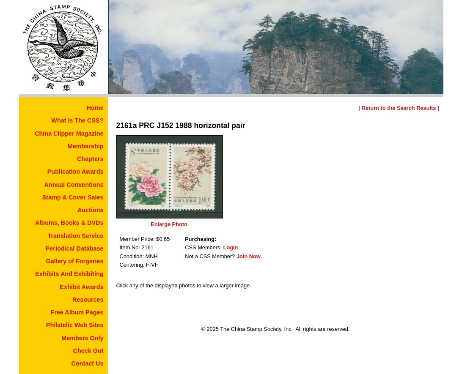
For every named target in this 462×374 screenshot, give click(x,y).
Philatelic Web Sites (75, 325)
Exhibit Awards (81, 287)
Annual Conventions (74, 184)
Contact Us (88, 363)
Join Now (248, 256)
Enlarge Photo (169, 224)
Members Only (82, 338)
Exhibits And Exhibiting (70, 273)
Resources (88, 299)
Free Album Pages (76, 312)
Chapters (90, 159)
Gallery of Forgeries (75, 261)
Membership (86, 146)
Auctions (90, 210)
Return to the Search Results (399, 108)
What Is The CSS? (77, 120)
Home (95, 107)
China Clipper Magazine (69, 133)
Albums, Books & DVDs (69, 222)
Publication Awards (75, 171)
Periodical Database (75, 248)
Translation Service (76, 235)
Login (230, 247)
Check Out (88, 350)
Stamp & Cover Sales (73, 197)
